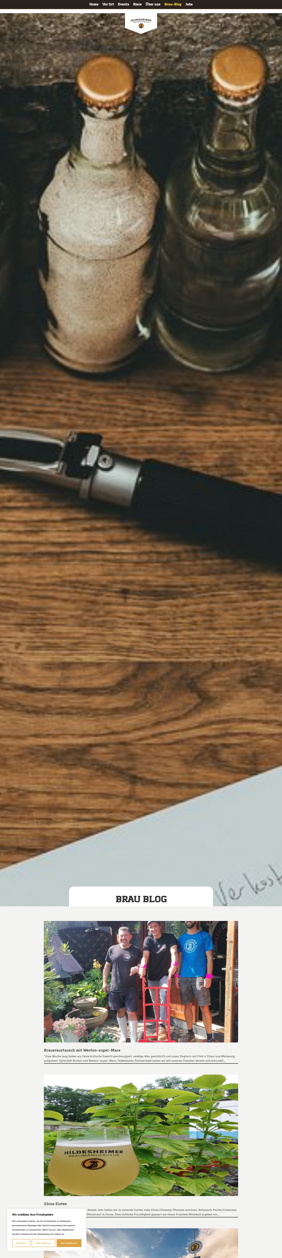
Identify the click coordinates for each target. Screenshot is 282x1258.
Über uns (152, 4)
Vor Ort (108, 4)
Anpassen (21, 1243)
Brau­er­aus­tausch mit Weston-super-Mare (82, 1050)
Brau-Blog (172, 4)
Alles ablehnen (43, 1243)
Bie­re (137, 4)
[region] (46, 1230)
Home (93, 4)
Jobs (189, 4)
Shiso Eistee (56, 1203)
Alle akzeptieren (69, 1243)
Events (123, 4)
